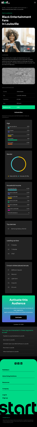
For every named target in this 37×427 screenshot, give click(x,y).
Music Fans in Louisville (8, 347)
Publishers (5, 370)
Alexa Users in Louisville (9, 340)
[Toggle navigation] (35, 2)
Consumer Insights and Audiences (16, 7)
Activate (18, 317)
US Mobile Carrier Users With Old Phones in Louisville (15, 343)
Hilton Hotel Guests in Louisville (11, 351)
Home (3, 7)
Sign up (5, 398)
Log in (4, 395)
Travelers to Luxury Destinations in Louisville (13, 336)
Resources (5, 382)
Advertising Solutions (9, 376)
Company (5, 388)
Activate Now (18, 112)
